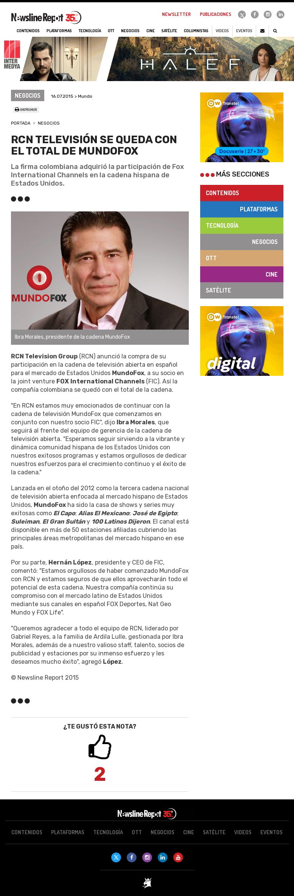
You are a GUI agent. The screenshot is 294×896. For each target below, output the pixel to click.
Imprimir (26, 110)
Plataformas (259, 209)
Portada (20, 123)
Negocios (48, 123)
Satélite (218, 290)
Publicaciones (215, 14)
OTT (211, 258)
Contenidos (222, 193)
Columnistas (196, 30)
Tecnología (222, 225)
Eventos (244, 30)
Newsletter (176, 14)
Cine (272, 274)
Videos (222, 30)
